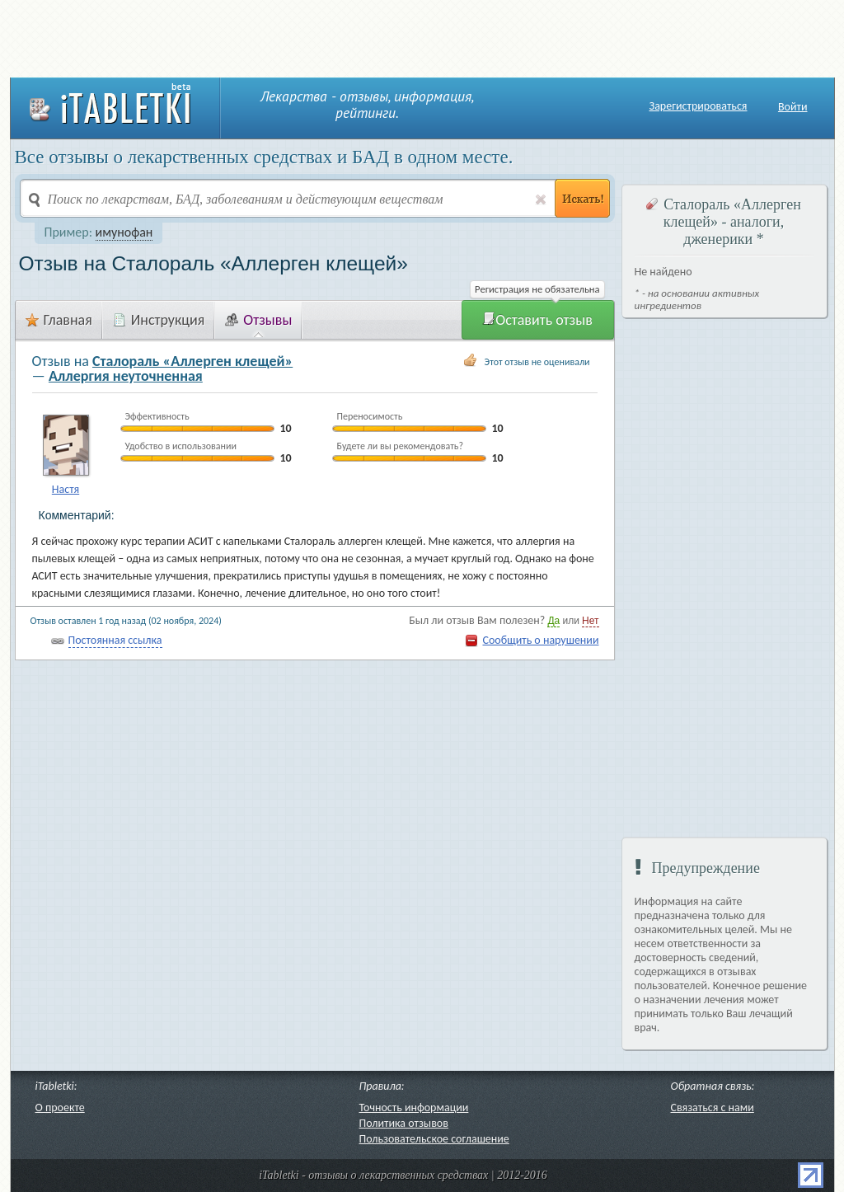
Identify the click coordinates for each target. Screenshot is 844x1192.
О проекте (60, 1107)
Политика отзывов (403, 1123)
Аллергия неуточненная (126, 376)
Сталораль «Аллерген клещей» (192, 361)
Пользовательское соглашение (434, 1139)
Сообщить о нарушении (540, 640)
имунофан (124, 232)
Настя (65, 489)
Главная (59, 320)
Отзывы (258, 320)
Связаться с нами (712, 1107)
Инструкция (159, 320)
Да (553, 621)
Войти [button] (793, 107)
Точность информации (414, 1107)
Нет (590, 621)
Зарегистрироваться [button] (698, 106)
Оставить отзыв (537, 320)
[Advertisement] (422, 37)
